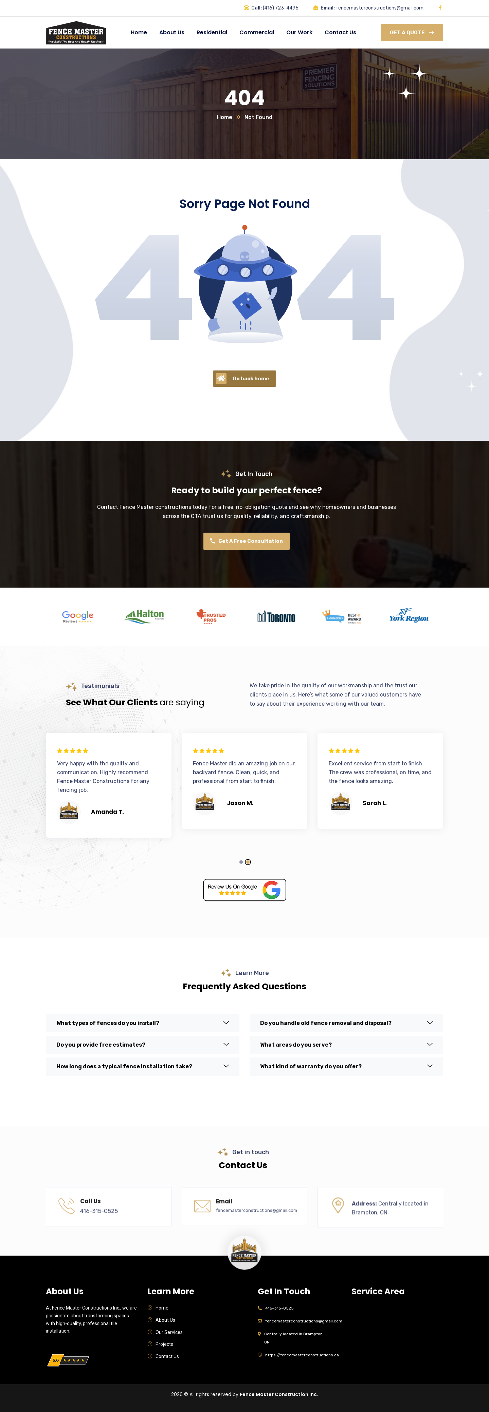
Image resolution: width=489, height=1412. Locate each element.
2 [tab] (248, 862)
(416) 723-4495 (280, 8)
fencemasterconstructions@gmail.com (379, 8)
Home (224, 117)
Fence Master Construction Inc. (279, 1394)
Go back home (242, 378)
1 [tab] (241, 862)
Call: (256, 8)
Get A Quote (412, 33)
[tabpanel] (109, 788)
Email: (328, 8)
